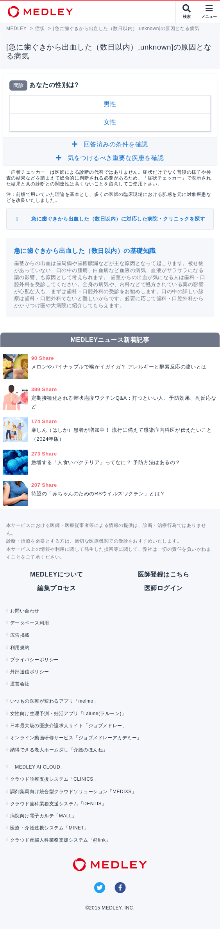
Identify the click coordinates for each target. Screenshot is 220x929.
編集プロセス (56, 588)
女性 (110, 122)
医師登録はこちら (163, 574)
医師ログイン (163, 588)
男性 (110, 104)
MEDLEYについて (56, 574)
